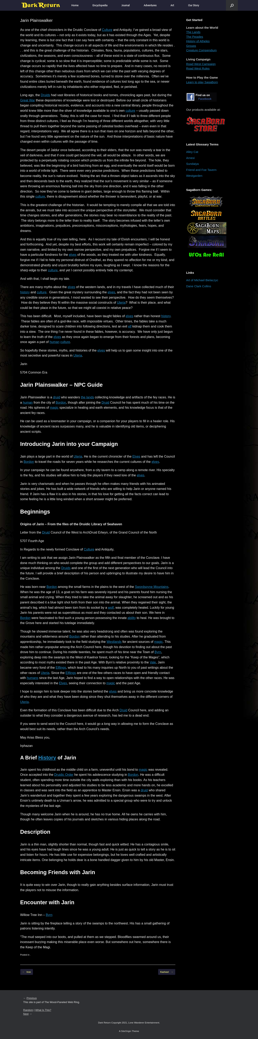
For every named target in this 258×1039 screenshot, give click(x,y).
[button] (232, 5)
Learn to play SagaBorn (202, 82)
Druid (105, 402)
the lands (87, 397)
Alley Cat (192, 152)
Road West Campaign (200, 64)
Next (26, 1013)
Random (28, 1010)
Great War (27, 100)
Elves (136, 456)
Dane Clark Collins (198, 286)
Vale (153, 662)
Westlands (114, 641)
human (54, 342)
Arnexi (190, 158)
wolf (110, 607)
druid (56, 397)
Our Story (193, 5)
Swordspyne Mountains (151, 586)
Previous (32, 998)
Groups (191, 45)
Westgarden (194, 175)
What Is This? (43, 1010)
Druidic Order (63, 774)
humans (32, 678)
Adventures (150, 5)
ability (132, 618)
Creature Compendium (201, 50)
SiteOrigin (126, 1031)
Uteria (121, 302)
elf (129, 326)
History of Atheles (198, 41)
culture (130, 110)
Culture (107, 30)
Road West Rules (197, 68)
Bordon (61, 402)
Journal (126, 5)
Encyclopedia (100, 5)
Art (172, 5)
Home (74, 5)
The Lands (193, 32)
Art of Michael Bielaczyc (202, 280)
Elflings (61, 667)
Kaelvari (166, 972)
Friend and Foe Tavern (201, 170)
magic (54, 407)
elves (72, 254)
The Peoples (194, 36)
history (25, 292)
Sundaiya (192, 163)
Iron (26, 972)
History (47, 757)
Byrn (158, 652)
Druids (45, 95)
